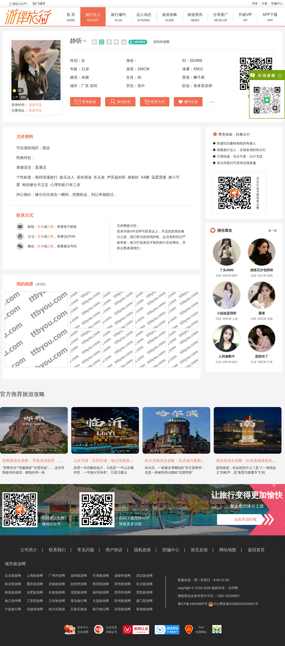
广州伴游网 (57, 575)
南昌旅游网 (13, 592)
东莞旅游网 (122, 609)
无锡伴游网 (35, 609)
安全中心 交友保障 (76, 629)
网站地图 (227, 550)
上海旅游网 (35, 575)
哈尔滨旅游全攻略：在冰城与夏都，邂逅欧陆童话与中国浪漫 (195, 461)
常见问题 (85, 550)
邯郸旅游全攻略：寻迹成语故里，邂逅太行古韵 (41, 461)
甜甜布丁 (261, 356)
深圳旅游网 (79, 575)
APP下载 (270, 18)
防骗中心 (277, 3)
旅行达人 (93, 18)
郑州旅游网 (122, 584)
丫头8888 (226, 270)
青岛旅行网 (79, 601)
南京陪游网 (13, 584)
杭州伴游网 (79, 584)
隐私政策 (142, 550)
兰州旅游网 (57, 601)
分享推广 (220, 18)
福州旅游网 (101, 592)
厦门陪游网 (144, 601)
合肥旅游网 (35, 592)
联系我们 (57, 550)
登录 (255, 3)
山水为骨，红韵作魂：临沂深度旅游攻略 (107, 461)
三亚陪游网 (35, 601)
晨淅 (261, 313)
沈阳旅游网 (79, 592)
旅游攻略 (169, 18)
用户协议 (114, 550)
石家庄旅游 (79, 609)
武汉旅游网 (144, 575)
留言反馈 (199, 550)
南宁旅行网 (101, 609)
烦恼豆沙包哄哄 (261, 270)
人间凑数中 (226, 356)
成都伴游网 (122, 575)
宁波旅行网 (13, 609)
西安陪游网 (101, 584)
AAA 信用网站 (196, 629)
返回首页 (256, 550)
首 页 (71, 18)
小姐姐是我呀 (226, 313)
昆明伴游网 (122, 592)
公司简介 (28, 550)
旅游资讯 (195, 18)
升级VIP (245, 18)
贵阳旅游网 (144, 592)
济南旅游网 (57, 584)
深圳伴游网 (161, 42)
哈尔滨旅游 (57, 609)
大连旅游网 (101, 601)
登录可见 (35, 105)
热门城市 (39, 3)
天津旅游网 (101, 575)
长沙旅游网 (144, 584)
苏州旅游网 (122, 601)
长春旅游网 (57, 592)
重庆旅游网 (35, 584)
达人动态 (143, 18)
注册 (264, 3)
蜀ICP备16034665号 (192, 604)
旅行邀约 (118, 18)
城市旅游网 (15, 564)
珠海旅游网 (144, 609)
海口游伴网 (13, 601)
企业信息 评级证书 (105, 629)
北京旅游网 (13, 575)
